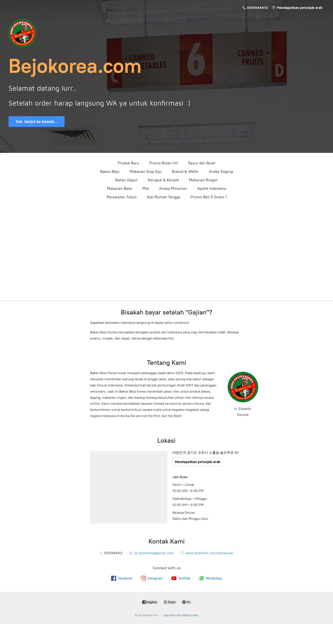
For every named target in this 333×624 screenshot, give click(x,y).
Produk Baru (128, 163)
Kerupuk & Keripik (163, 180)
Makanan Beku (119, 188)
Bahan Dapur (126, 180)
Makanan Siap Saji (146, 171)
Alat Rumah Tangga (163, 197)
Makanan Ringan (203, 180)
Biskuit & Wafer (185, 171)
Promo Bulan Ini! (163, 163)
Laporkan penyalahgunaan (181, 615)
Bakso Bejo (109, 171)
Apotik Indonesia (211, 188)
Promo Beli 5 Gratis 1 (208, 197)
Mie (146, 188)
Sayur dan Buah (201, 163)
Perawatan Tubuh (122, 197)
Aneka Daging (221, 171)
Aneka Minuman (173, 188)
